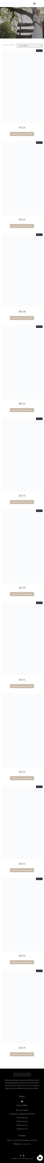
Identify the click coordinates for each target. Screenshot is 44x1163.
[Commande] (30, 46)
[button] (34, 3)
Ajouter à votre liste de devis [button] (22, 134)
